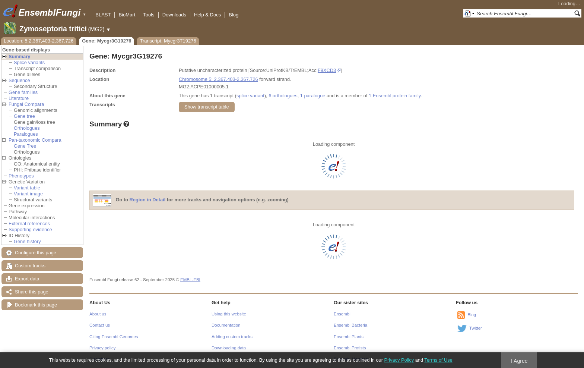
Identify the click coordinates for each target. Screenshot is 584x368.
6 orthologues (283, 95)
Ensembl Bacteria (350, 325)
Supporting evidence (30, 229)
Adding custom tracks (232, 336)
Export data (27, 278)
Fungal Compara (26, 104)
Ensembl (342, 314)
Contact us (99, 325)
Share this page (31, 292)
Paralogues (26, 134)
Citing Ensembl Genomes (113, 336)
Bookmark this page (36, 305)
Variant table (27, 188)
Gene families (23, 92)
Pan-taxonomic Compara (35, 140)
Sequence (19, 80)
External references (29, 223)
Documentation (226, 325)
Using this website (229, 314)
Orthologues (27, 128)
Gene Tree (25, 146)
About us (97, 314)
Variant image (28, 193)
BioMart (126, 15)
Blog (233, 15)
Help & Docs (207, 15)
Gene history (27, 241)
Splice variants (29, 62)
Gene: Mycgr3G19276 (106, 41)
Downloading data (229, 348)
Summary (19, 56)
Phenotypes (21, 176)
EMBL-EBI (190, 279)
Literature (19, 98)
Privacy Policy (399, 360)
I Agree (519, 361)
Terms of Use (438, 360)
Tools (148, 15)
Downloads (174, 15)
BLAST (103, 15)
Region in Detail (148, 200)
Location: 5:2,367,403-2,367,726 (38, 41)
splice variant (250, 95)
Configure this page (35, 252)
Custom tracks (30, 265)
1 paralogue (313, 95)
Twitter (475, 328)
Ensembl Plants (349, 336)
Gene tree (24, 116)
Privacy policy (102, 348)
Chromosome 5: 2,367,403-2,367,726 (218, 79)
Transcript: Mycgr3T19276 (168, 41)
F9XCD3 (327, 70)
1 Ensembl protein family (394, 95)
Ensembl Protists (350, 348)
